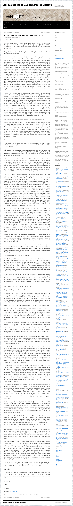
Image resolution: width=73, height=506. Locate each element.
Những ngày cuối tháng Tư (60, 388)
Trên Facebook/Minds (19, 24)
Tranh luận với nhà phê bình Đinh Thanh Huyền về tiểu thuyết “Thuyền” (62, 273)
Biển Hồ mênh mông (59, 181)
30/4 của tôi (58, 339)
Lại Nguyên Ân (13, 491)
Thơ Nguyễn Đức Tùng (60, 265)
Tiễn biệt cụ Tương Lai (60, 349)
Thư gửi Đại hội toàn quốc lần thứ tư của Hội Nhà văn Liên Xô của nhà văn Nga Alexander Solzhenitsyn (62, 281)
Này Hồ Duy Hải (59, 173)
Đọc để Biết (58, 242)
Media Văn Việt (40, 24)
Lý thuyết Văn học (59, 460)
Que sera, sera (58, 309)
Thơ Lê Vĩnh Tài (59, 267)
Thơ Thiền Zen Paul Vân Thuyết (61, 376)
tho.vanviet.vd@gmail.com (59, 48)
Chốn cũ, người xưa (59, 351)
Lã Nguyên (58, 459)
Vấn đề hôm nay (13, 22)
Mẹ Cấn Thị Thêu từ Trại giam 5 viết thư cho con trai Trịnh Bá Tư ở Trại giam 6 (62, 419)
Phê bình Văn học (59, 463)
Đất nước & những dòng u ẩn (61, 336)
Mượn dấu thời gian (59, 461)
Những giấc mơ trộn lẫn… (60, 191)
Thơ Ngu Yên (58, 348)
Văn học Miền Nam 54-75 (50, 22)
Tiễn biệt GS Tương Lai (60, 370)
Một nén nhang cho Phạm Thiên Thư (62, 205)
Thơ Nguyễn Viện (59, 178)
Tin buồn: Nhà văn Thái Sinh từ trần (11, 32)
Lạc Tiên (57, 426)
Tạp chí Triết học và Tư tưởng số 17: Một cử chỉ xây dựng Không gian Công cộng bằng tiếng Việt (62, 212)
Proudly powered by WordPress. (61, 502)
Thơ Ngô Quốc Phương (45, 32)
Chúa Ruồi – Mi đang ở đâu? (61, 221)
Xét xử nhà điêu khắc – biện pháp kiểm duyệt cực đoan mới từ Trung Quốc (62, 435)
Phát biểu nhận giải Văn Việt (63, 24)
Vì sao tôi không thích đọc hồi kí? (62, 423)
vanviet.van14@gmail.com (59, 42)
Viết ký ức (57, 301)
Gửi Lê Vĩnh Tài (58, 319)
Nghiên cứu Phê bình (29, 22)
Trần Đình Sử (58, 465)
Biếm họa (27, 24)
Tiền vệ (57, 464)
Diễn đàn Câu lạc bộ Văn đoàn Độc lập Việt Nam (27, 5)
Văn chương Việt (59, 467)
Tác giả (5, 27)
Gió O (57, 455)
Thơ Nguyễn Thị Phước (60, 285)
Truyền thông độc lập (59, 166)
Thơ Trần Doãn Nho (59, 345)
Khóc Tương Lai (59, 375)
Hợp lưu (57, 458)
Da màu (57, 451)
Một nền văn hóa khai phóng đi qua (62, 247)
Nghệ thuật (59, 22)
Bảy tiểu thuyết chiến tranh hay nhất (62, 399)
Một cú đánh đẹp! (59, 425)
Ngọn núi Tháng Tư (59, 331)
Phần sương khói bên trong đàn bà (62, 186)
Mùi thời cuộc (58, 291)
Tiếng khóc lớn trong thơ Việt (61, 203)
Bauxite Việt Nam (59, 450)
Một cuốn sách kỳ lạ (59, 402)
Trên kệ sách (52, 24)
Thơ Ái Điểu (58, 421)
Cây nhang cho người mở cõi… (61, 359)
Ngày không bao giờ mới (60, 313)
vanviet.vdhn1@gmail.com (59, 58)
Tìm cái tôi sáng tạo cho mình (61, 342)
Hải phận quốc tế (59, 390)
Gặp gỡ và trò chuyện (8, 24)
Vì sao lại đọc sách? (59, 392)
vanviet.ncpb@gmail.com (59, 53)
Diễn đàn (57, 452)
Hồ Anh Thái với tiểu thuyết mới (61, 218)
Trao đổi (47, 24)
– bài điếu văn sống (62, 445)
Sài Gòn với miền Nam (60, 320)
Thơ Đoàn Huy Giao (59, 310)
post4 (20, 37)
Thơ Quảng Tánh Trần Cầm (61, 200)
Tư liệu (36, 22)
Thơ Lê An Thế (58, 284)
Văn (19, 22)
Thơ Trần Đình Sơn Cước (60, 411)
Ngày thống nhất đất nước (60, 357)
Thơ (22, 22)
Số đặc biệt (6, 22)
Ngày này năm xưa (59, 327)
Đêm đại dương (58, 329)
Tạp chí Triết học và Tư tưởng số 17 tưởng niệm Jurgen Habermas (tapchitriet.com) (62, 363)
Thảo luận (41, 22)
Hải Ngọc (57, 456)
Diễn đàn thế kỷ (58, 454)
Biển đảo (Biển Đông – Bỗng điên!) (62, 302)
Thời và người (58, 437)
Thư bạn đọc (33, 24)
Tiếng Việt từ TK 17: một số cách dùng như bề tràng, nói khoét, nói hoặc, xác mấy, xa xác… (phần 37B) (62, 297)
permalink (40, 494)
